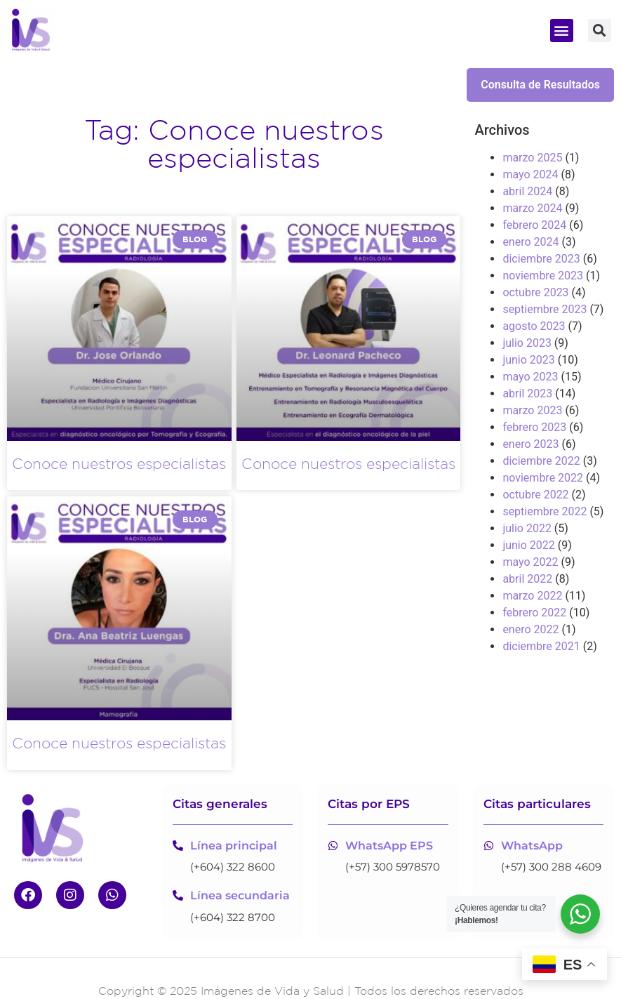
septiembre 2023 (544, 309)
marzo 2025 (532, 157)
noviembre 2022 (542, 477)
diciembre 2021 (541, 646)
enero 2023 (530, 444)
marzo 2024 (532, 208)
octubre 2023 (535, 292)
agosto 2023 (533, 326)
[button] (561, 30)
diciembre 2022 (541, 461)
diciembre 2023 (541, 258)
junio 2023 (528, 359)
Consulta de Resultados (540, 84)
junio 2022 (528, 545)
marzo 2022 (532, 595)
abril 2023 (527, 393)
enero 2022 (530, 629)
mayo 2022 (530, 562)
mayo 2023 (530, 376)
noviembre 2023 (542, 275)
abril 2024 (527, 191)
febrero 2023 (534, 427)
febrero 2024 (534, 225)
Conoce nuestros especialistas (119, 464)
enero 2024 (530, 242)
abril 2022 (527, 578)
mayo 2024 (530, 174)
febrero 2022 (534, 612)
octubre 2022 (535, 494)
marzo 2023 (532, 410)
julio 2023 (527, 343)
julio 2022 (527, 528)
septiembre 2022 (544, 511)
